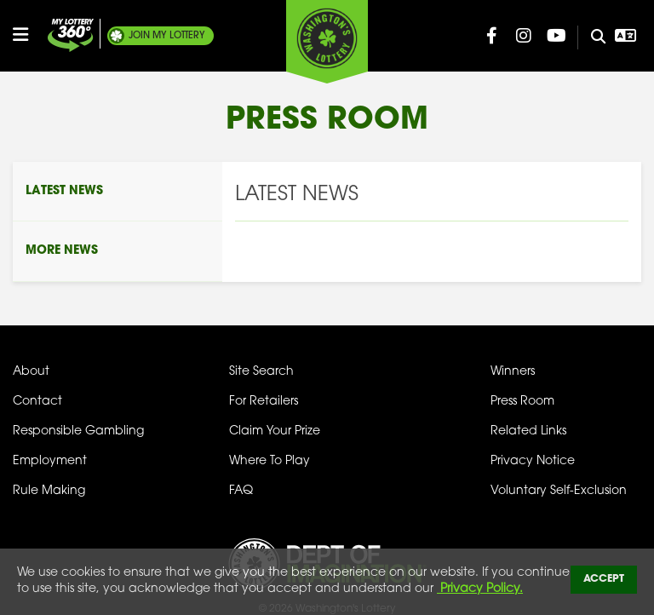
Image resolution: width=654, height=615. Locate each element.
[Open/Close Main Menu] (28, 35)
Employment (50, 461)
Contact (37, 401)
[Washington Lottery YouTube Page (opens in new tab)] (556, 36)
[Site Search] (591, 37)
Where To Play (269, 461)
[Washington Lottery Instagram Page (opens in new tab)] (524, 36)
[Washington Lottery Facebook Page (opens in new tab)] (491, 36)
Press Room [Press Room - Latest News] (522, 401)
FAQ (241, 491)
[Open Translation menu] (625, 36)
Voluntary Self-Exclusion (558, 491)
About (31, 371)
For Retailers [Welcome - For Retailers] (263, 401)
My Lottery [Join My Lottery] (167, 35)
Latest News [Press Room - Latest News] (64, 191)
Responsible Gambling (78, 431)
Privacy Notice (532, 461)
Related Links (528, 431)
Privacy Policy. (480, 589)
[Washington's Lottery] (327, 41)
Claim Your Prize (274, 431)
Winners (512, 371)
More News (62, 250)
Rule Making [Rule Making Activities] (49, 491)
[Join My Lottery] (71, 35)
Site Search (261, 371)
